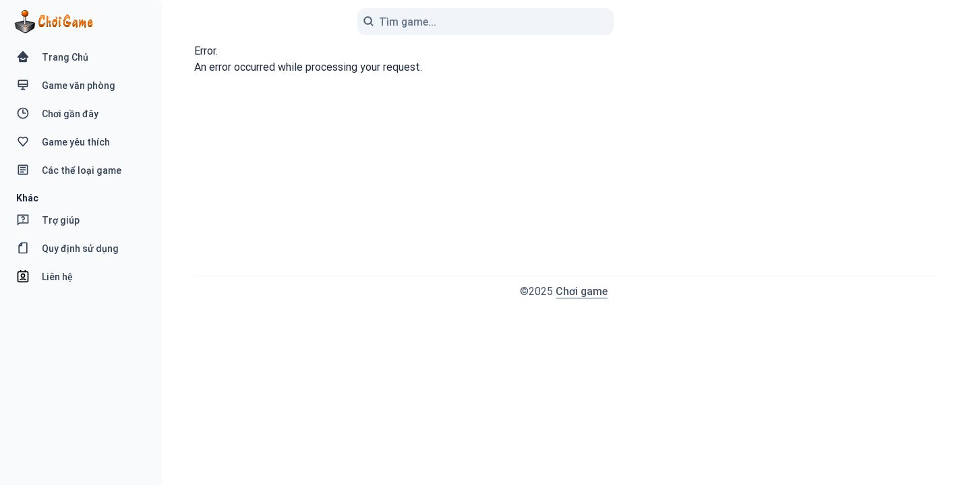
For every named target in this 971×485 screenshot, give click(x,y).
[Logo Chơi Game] (53, 22)
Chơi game (582, 291)
